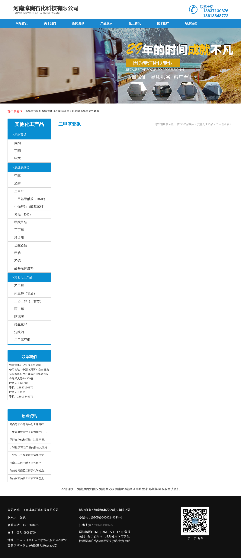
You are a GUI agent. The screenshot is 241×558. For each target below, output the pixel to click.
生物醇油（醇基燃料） (30, 207)
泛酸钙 (19, 332)
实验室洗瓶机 (171, 489)
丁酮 (17, 151)
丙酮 (17, 143)
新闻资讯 (78, 23)
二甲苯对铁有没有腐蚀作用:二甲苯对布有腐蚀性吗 (39, 432)
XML (105, 532)
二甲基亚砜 (22, 340)
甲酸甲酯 (20, 222)
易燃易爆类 (20, 167)
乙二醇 (19, 286)
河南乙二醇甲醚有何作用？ (25, 462)
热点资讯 (29, 416)
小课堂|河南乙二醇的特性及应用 (28, 447)
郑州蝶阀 (155, 489)
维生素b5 (20, 324)
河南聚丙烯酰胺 (87, 489)
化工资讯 (135, 23)
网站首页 (22, 23)
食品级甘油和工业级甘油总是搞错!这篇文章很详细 (39, 478)
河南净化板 (106, 489)
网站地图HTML (89, 532)
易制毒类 (19, 134)
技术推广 (163, 23)
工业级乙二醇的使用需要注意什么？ (31, 455)
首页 (179, 124)
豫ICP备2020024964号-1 (106, 517)
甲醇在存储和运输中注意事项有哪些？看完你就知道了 (41, 439)
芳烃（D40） (23, 214)
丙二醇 (19, 309)
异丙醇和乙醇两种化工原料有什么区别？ (33, 424)
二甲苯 (19, 191)
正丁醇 (19, 230)
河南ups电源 (123, 489)
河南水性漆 (140, 489)
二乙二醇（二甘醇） (28, 301)
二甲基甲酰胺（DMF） (30, 199)
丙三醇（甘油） (25, 293)
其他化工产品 (22, 277)
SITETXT (116, 532)
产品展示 (106, 23)
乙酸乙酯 (20, 245)
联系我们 (191, 23)
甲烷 (17, 253)
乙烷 (17, 261)
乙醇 (17, 183)
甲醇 (17, 176)
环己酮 (19, 237)
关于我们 (50, 23)
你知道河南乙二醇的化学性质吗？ (29, 470)
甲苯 (17, 158)
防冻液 (19, 316)
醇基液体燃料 (24, 268)
